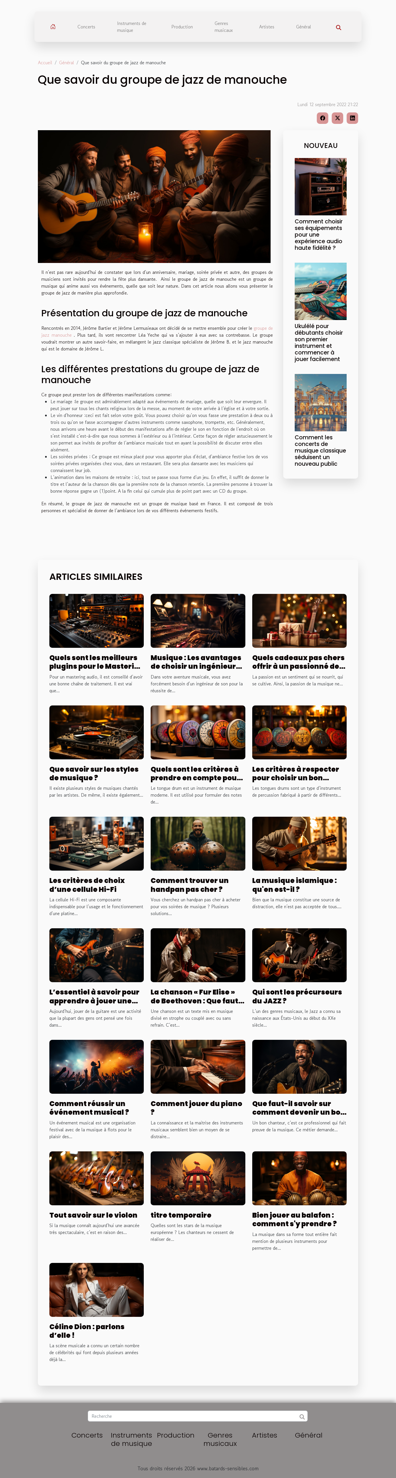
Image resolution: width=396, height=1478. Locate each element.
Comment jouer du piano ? (196, 1108)
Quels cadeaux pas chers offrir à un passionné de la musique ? (298, 666)
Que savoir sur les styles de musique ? (94, 774)
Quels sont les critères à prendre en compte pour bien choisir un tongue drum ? (195, 782)
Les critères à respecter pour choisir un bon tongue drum (295, 778)
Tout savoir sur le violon (93, 1215)
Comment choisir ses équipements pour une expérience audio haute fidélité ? (319, 235)
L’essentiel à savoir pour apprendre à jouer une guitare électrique (94, 1000)
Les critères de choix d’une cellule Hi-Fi (87, 885)
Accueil (45, 62)
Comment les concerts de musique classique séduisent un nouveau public (320, 451)
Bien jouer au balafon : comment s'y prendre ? (294, 1219)
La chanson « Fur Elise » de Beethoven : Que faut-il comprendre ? (196, 1000)
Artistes (266, 26)
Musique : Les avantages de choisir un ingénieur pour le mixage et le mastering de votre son (196, 671)
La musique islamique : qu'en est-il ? (294, 885)
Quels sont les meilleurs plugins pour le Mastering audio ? (96, 666)
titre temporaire (181, 1215)
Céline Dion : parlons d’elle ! (87, 1331)
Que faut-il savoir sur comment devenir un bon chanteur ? (298, 1112)
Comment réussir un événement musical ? (89, 1108)
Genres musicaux (224, 27)
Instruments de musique (131, 27)
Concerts (86, 26)
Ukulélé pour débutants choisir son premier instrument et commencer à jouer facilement (319, 342)
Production (182, 26)
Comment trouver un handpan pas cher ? (190, 885)
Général (303, 26)
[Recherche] (197, 1416)
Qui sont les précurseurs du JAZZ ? (297, 996)
